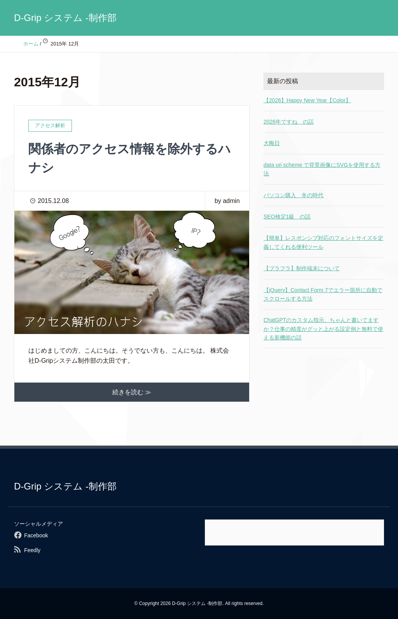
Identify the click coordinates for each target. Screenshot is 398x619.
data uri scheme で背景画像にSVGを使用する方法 (322, 169)
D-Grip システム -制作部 (65, 17)
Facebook (36, 535)
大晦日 (272, 143)
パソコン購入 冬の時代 (293, 195)
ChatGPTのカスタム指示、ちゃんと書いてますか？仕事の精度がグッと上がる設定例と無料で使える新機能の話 (323, 329)
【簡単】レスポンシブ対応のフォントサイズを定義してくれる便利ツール (323, 242)
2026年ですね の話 (289, 122)
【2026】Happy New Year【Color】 (307, 100)
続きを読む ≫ (131, 392)
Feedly (32, 550)
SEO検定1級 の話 (287, 216)
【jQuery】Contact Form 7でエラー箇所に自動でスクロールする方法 (323, 294)
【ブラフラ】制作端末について (302, 268)
